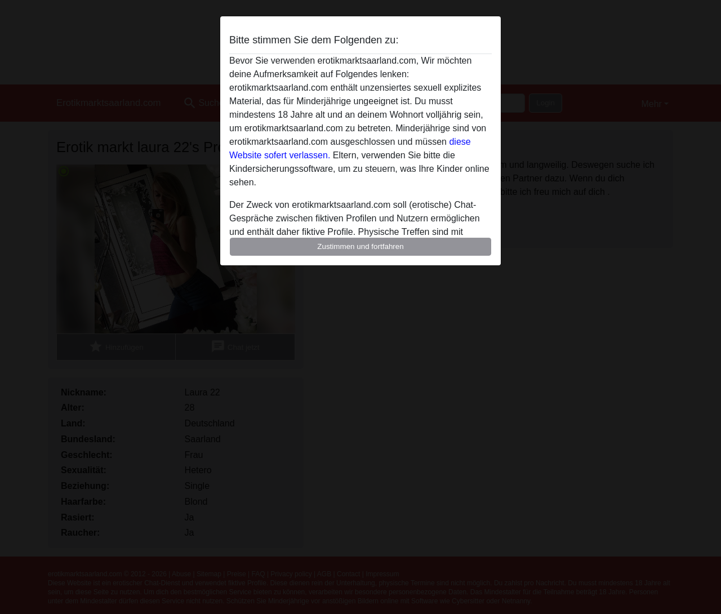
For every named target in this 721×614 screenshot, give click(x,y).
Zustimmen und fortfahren (360, 246)
